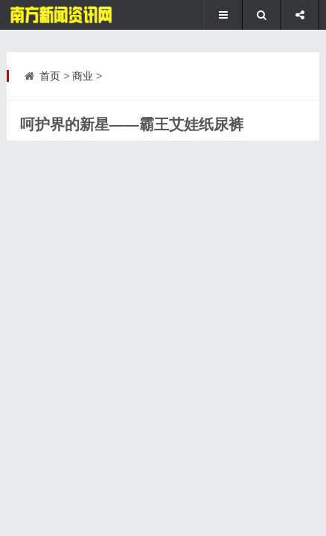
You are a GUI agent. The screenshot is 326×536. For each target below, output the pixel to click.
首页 (49, 76)
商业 (82, 76)
